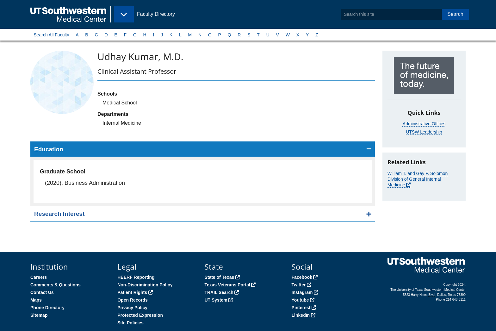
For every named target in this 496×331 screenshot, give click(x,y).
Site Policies (130, 322)
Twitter (299, 284)
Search (455, 14)
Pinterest (301, 307)
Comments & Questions (55, 284)
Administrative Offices (424, 123)
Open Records (132, 300)
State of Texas (219, 277)
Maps (36, 300)
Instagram (302, 292)
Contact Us (42, 292)
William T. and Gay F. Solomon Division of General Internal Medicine (418, 179)
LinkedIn (301, 315)
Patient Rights (132, 292)
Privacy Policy (132, 307)
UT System (215, 300)
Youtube (300, 300)
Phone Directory (47, 307)
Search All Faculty (51, 34)
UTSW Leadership (424, 131)
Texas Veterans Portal (227, 284)
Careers (38, 277)
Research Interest (59, 213)
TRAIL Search (218, 292)
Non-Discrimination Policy (144, 284)
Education (48, 149)
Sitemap (38, 315)
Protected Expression (140, 315)
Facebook (302, 277)
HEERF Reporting (135, 277)
